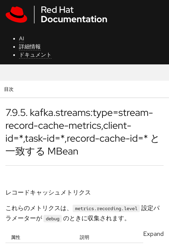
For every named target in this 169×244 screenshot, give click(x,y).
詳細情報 (30, 46)
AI (21, 38)
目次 (10, 89)
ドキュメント (35, 54)
